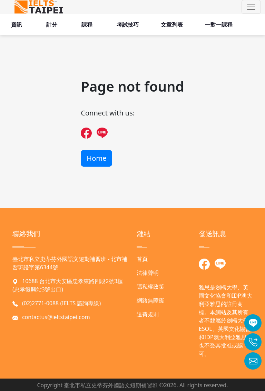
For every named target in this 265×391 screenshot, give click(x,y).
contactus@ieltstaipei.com (56, 317)
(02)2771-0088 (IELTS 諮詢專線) (61, 303)
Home (96, 158)
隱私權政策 (150, 286)
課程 (86, 24)
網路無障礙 (150, 300)
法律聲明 (148, 273)
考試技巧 (128, 24)
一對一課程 (219, 24)
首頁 (142, 259)
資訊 (16, 24)
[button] (251, 7)
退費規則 (148, 314)
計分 (51, 24)
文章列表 (172, 24)
